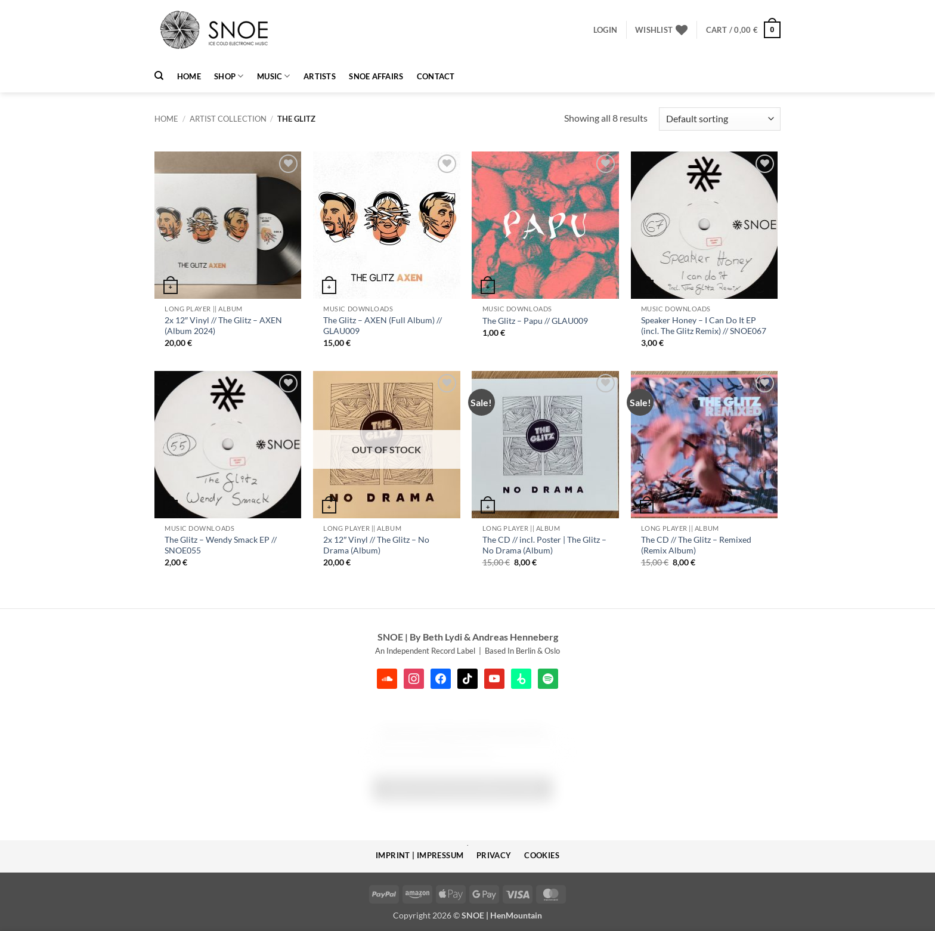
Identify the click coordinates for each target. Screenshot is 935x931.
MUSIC (273, 76)
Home (166, 118)
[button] (605, 30)
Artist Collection (228, 118)
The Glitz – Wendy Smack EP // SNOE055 (221, 545)
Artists (320, 76)
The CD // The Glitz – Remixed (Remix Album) (696, 545)
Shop (228, 76)
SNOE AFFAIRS (376, 76)
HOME (189, 76)
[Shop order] (720, 119)
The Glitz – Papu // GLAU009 (535, 321)
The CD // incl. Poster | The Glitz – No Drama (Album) (544, 545)
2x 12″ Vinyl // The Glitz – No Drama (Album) (376, 545)
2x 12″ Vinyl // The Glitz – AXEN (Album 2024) (223, 325)
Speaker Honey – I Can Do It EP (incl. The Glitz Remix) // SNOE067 (703, 325)
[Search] (158, 75)
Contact (436, 76)
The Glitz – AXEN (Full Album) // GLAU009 (382, 325)
